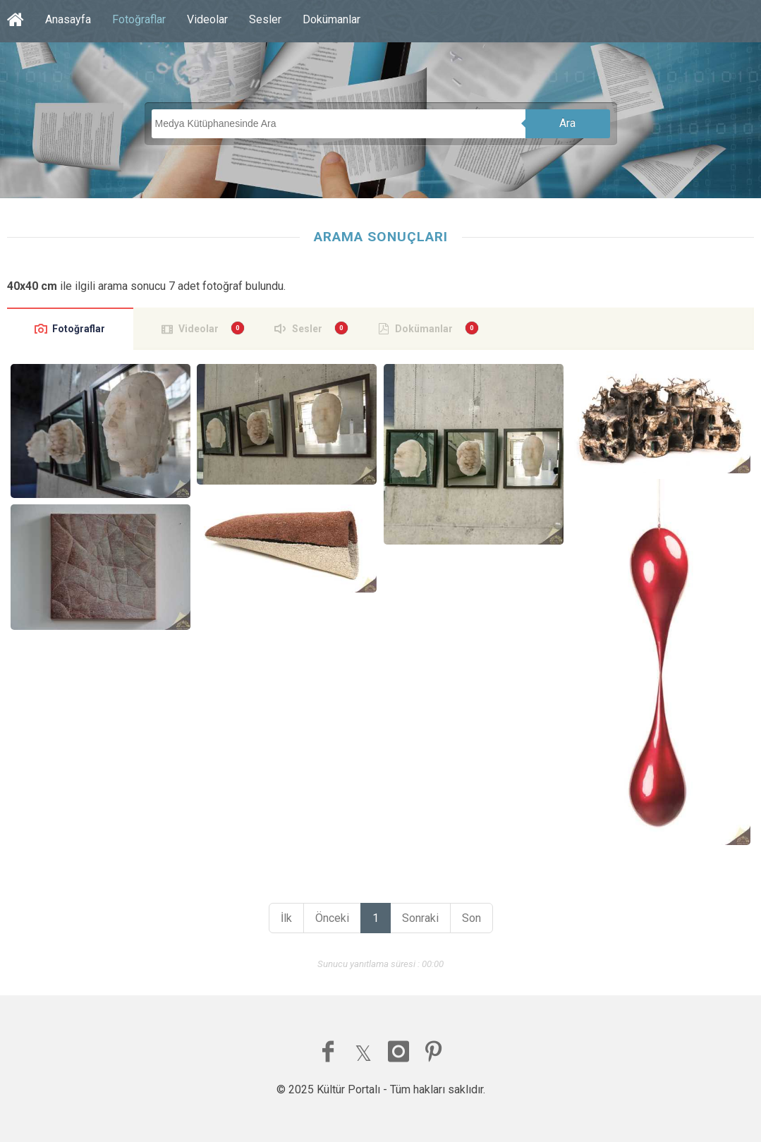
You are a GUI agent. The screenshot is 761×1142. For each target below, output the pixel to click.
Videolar (207, 19)
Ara (567, 123)
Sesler (265, 19)
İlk (286, 918)
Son (471, 918)
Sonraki (420, 918)
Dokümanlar (331, 19)
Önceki (332, 918)
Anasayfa (68, 19)
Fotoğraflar (139, 19)
